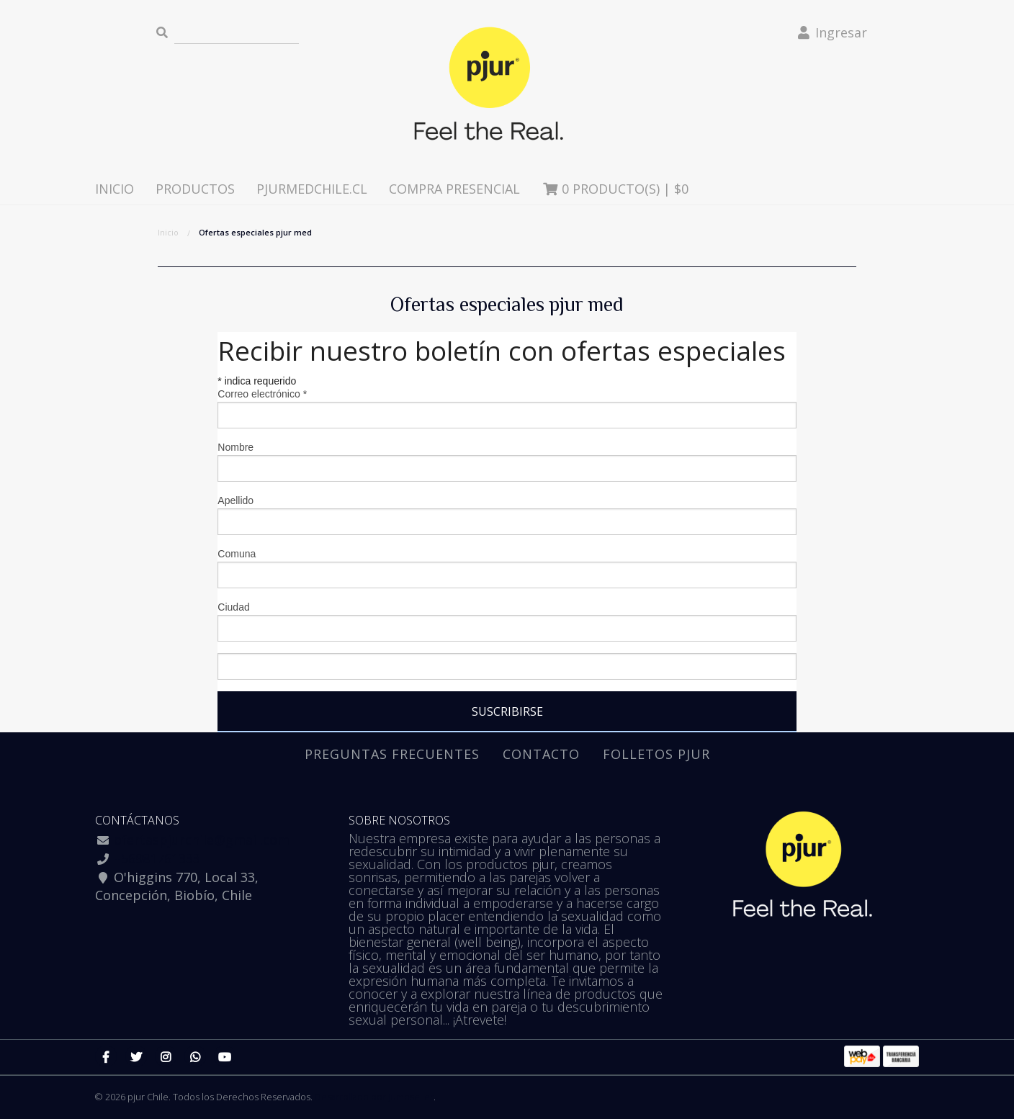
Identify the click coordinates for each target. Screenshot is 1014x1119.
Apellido (235, 500)
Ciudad (233, 607)
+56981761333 (157, 858)
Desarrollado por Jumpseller (374, 1096)
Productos (195, 188)
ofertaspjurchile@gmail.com (202, 839)
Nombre (235, 447)
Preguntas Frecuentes (392, 754)
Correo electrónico (262, 394)
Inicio (114, 188)
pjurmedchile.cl (311, 188)
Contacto (541, 754)
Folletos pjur (656, 754)
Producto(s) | (615, 188)
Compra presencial (454, 188)
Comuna (236, 554)
